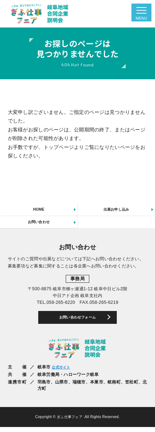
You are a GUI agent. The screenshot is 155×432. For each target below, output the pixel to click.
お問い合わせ (39, 224)
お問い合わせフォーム (77, 321)
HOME (38, 210)
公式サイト (63, 372)
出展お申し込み (116, 210)
